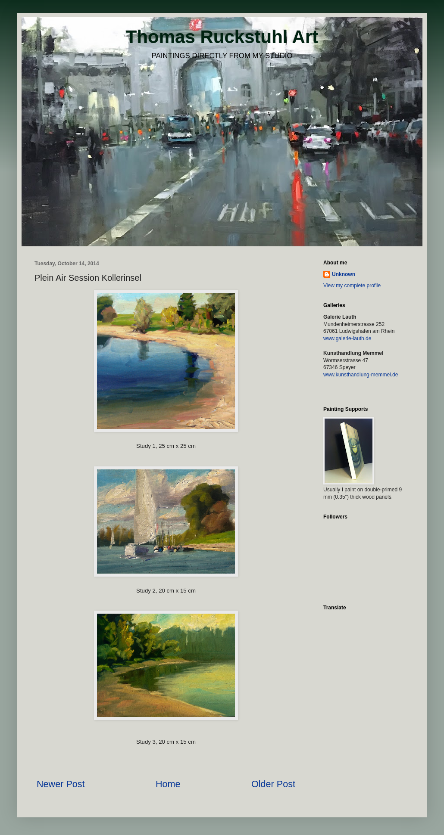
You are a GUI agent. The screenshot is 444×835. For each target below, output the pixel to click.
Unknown (343, 274)
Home (168, 784)
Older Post (273, 784)
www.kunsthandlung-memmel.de (360, 375)
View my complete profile (352, 285)
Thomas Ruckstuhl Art (222, 37)
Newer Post (61, 784)
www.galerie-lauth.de (347, 338)
